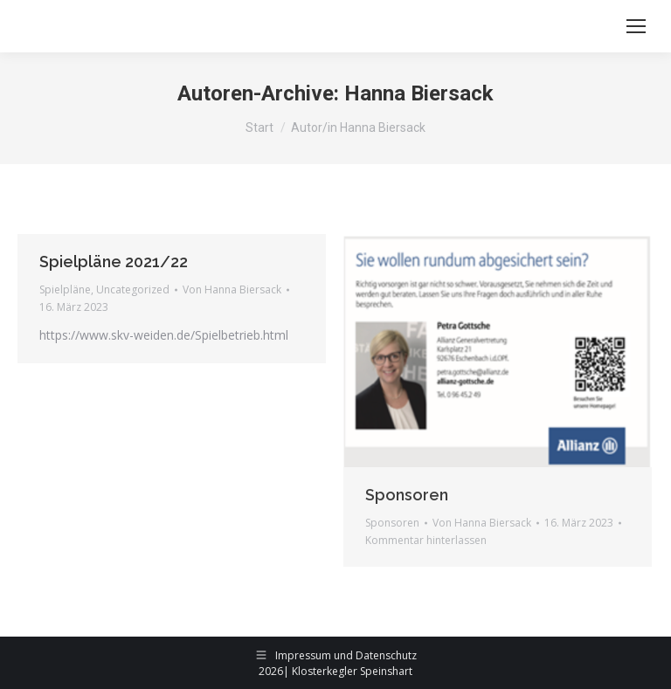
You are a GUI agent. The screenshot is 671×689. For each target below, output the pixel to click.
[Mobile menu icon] (636, 26)
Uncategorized (132, 289)
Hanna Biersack (419, 93)
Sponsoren (406, 495)
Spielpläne (65, 289)
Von (232, 289)
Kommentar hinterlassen (426, 540)
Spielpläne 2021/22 (113, 261)
